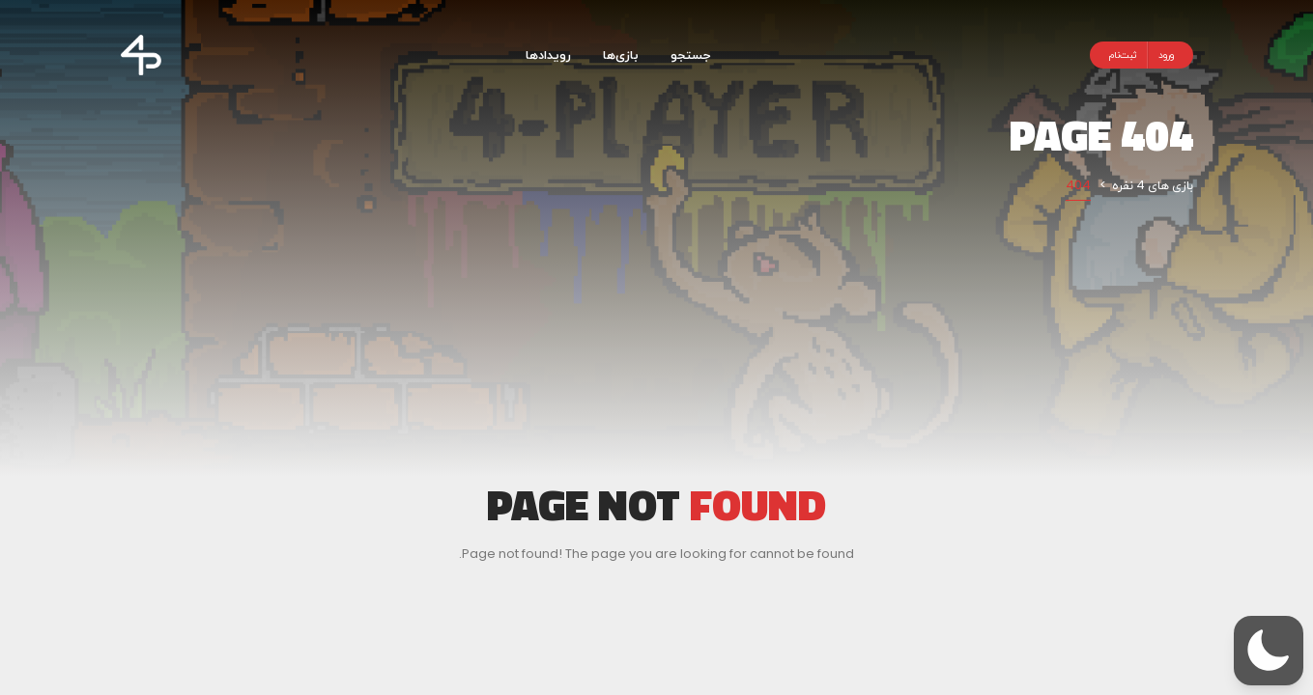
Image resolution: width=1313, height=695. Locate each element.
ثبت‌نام (1123, 54)
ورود (1166, 54)
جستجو (690, 54)
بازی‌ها (621, 54)
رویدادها (548, 54)
